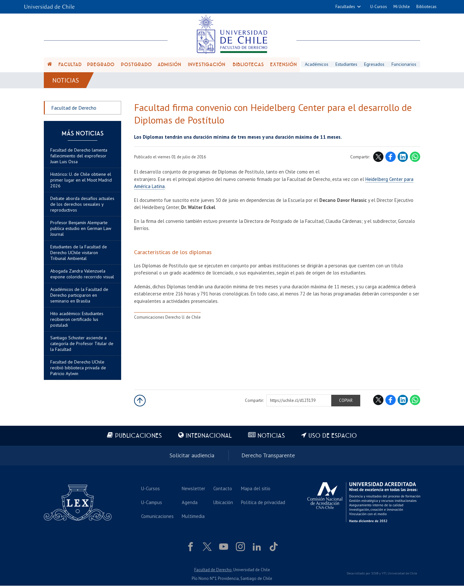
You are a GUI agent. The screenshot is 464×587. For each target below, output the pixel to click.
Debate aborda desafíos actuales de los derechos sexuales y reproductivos (82, 205)
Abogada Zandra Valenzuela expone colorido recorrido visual (82, 275)
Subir (140, 402)
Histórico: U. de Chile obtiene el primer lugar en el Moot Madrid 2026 (81, 181)
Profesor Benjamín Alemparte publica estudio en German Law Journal (80, 229)
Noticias (66, 81)
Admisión (169, 65)
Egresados (374, 65)
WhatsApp (415, 158)
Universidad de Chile (402, 574)
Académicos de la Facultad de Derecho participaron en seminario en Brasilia (79, 296)
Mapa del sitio (255, 489)
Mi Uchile (401, 6)
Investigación (206, 65)
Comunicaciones (157, 517)
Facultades (345, 6)
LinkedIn (403, 158)
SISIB (374, 574)
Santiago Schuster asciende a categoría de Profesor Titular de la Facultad (81, 344)
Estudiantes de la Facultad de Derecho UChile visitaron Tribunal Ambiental (78, 254)
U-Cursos (378, 6)
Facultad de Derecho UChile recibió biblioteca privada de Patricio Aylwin (78, 369)
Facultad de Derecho (73, 109)
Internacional (209, 437)
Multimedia (193, 517)
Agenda (190, 503)
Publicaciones (138, 437)
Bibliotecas (426, 6)
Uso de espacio (333, 437)
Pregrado (100, 65)
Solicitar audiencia (191, 456)
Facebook (390, 158)
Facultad (70, 65)
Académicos (316, 65)
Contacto (222, 489)
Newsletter (193, 489)
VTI (384, 574)
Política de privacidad (263, 503)
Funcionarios (404, 65)
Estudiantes (346, 65)
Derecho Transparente (268, 456)
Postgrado (136, 65)
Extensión (283, 65)
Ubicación (223, 503)
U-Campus (151, 503)
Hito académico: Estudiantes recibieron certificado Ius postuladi (76, 320)
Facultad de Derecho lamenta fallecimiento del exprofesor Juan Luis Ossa (78, 157)
